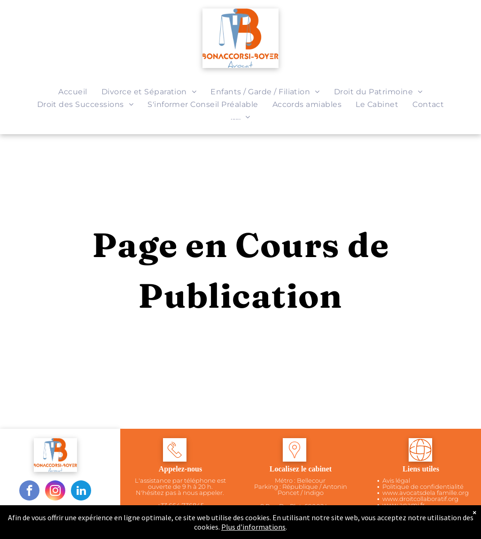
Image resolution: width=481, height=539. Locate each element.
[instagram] (55, 491)
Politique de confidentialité (423, 486)
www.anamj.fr (403, 505)
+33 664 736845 (180, 505)
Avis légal (396, 480)
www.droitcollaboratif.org (420, 498)
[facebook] (29, 491)
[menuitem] (72, 91)
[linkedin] (81, 491)
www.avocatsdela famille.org (425, 492)
